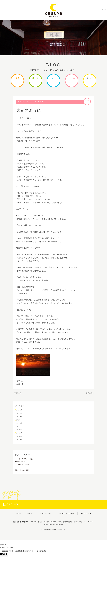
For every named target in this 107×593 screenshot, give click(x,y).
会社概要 (30, 513)
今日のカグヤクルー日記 (24, 459)
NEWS (18, 513)
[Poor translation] (5, 554)
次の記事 (89, 393)
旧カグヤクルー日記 (22, 470)
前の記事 (18, 393)
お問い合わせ (45, 513)
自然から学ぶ (20, 462)
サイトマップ (85, 513)
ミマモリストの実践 (22, 464)
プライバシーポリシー (66, 513)
